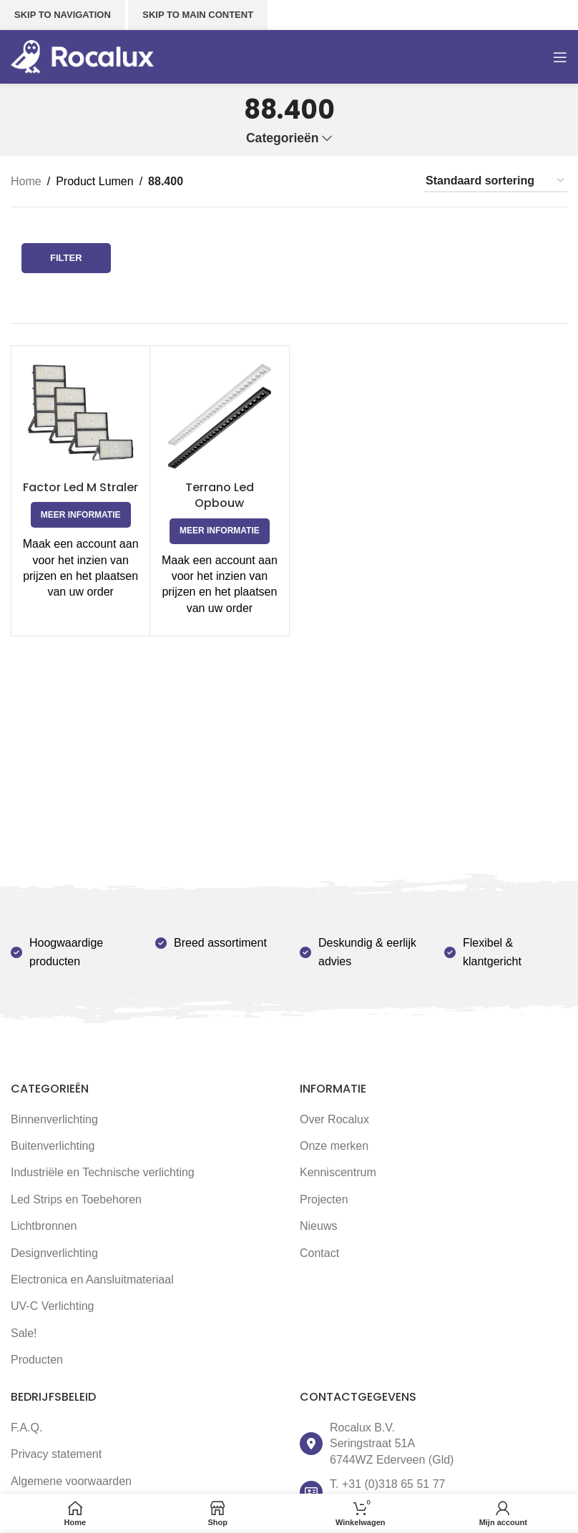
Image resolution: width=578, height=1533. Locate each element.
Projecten (324, 1199)
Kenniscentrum (338, 1172)
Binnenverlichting (54, 1119)
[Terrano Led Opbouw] (219, 415)
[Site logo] (82, 56)
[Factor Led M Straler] (80, 415)
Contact (319, 1253)
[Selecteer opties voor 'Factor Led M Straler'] (81, 515)
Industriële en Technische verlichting (103, 1172)
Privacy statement (56, 1454)
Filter (66, 257)
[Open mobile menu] (560, 57)
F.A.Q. (26, 1427)
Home (26, 181)
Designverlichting (54, 1253)
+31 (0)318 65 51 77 (394, 1484)
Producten (37, 1360)
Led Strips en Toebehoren (76, 1199)
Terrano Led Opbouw (219, 495)
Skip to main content (197, 14)
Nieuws (318, 1226)
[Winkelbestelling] (495, 181)
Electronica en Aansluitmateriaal (92, 1279)
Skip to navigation (62, 14)
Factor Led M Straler (80, 487)
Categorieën (282, 138)
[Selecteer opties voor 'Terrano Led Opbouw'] (220, 531)
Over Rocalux (334, 1119)
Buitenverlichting (52, 1146)
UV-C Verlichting (52, 1306)
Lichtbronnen (44, 1226)
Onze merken (334, 1146)
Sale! (23, 1333)
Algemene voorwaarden (71, 1481)
